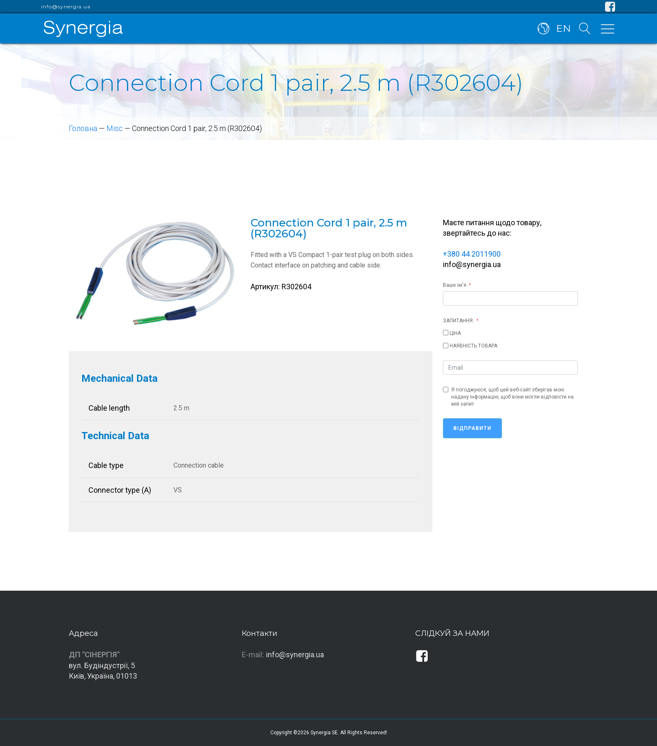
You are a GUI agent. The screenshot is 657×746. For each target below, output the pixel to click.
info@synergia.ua (66, 6)
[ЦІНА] (445, 332)
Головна (83, 128)
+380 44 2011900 (472, 254)
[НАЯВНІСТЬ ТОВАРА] (445, 345)
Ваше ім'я (454, 285)
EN (563, 28)
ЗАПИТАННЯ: (458, 321)
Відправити (472, 428)
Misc (114, 128)
